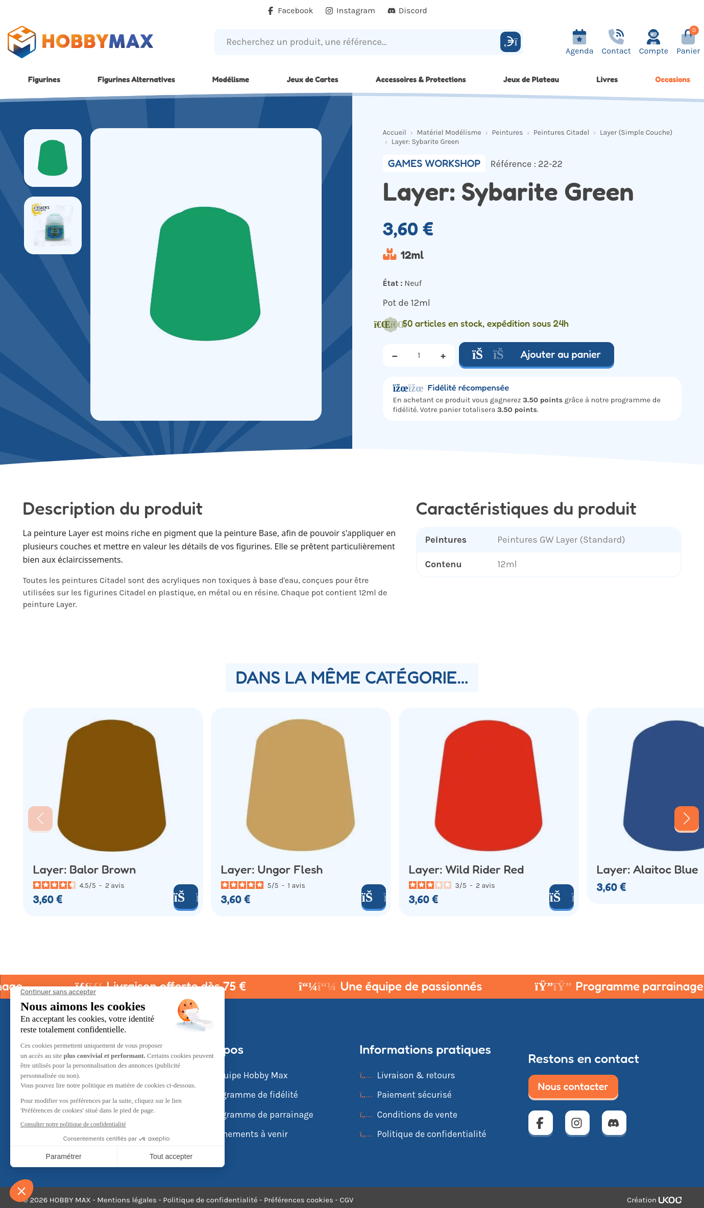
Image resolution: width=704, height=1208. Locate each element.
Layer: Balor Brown (84, 869)
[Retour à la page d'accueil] (88, 42)
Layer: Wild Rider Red (466, 869)
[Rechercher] (510, 42)
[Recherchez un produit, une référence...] (358, 42)
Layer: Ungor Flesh (272, 869)
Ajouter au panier (536, 354)
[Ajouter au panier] (186, 896)
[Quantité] (419, 355)
